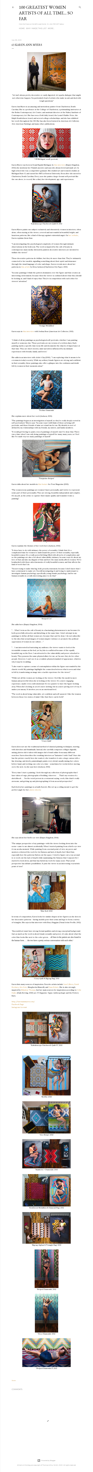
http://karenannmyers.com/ (23, 1001)
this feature (43, 484)
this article (25, 267)
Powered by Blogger (46, 1460)
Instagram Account (19, 1007)
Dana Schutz (54, 987)
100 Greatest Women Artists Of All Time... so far (46, 12)
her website (73, 235)
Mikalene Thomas (28, 990)
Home (22, 28)
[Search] (79, 6)
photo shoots (35, 790)
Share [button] (14, 1380)
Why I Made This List (36, 28)
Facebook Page (18, 1004)
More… (51, 28)
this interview (59, 165)
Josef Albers (68, 984)
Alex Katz (23, 987)
